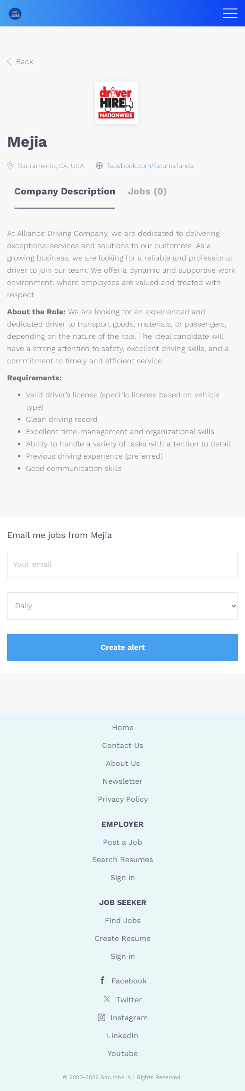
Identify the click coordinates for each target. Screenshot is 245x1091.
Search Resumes (122, 859)
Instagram (129, 1017)
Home (123, 727)
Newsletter (122, 781)
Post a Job (122, 842)
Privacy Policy (123, 799)
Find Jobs (123, 920)
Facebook (129, 980)
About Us (123, 763)
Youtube (123, 1053)
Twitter (129, 999)
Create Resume (122, 938)
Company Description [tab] (64, 191)
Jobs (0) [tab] (147, 191)
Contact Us (122, 745)
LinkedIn (122, 1035)
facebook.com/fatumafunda (150, 165)
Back (23, 61)
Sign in (122, 877)
